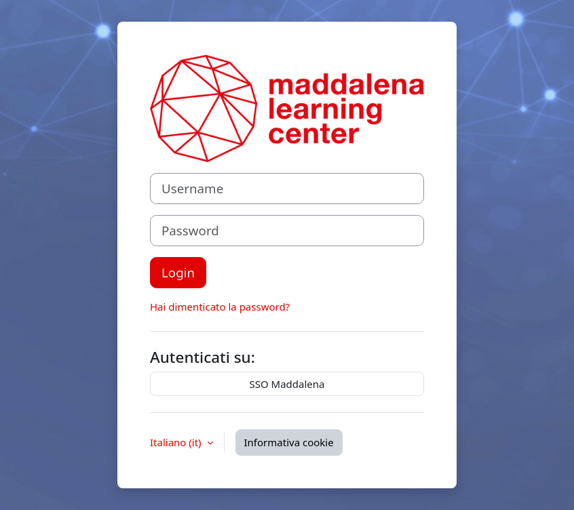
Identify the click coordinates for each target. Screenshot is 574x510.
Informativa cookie (289, 442)
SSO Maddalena (287, 384)
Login (178, 272)
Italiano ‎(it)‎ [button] (177, 442)
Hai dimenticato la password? (220, 306)
